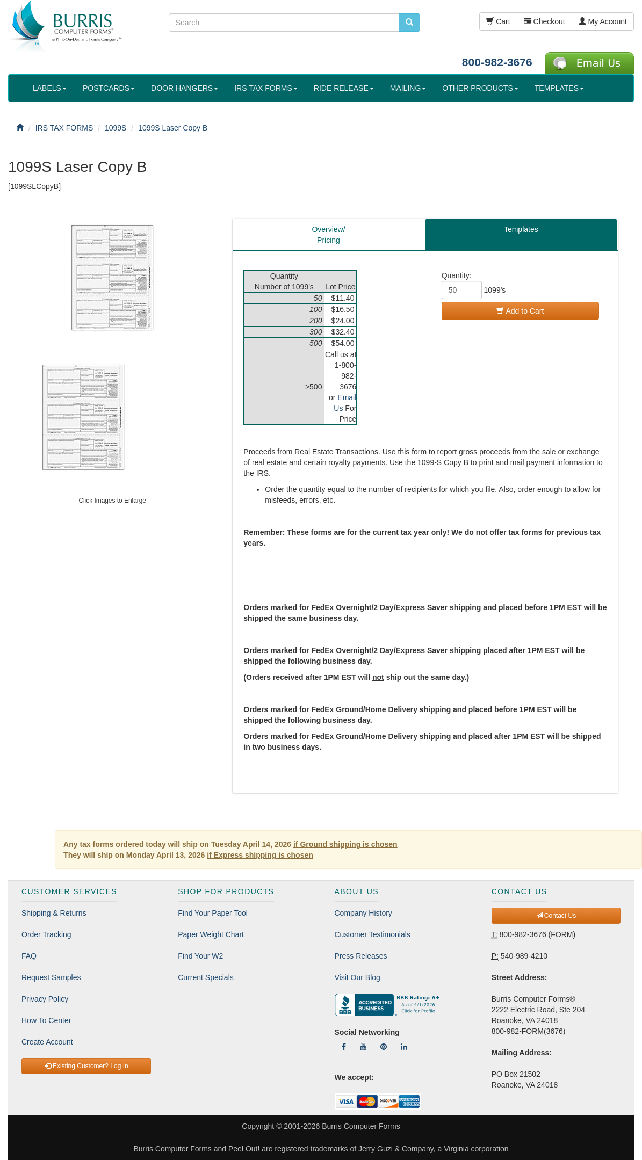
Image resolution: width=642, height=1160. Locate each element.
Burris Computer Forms (361, 1126)
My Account (603, 21)
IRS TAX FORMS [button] (266, 88)
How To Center (46, 1020)
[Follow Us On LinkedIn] (404, 1047)
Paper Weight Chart (211, 934)
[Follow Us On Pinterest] (383, 1047)
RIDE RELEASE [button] (344, 88)
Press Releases (361, 956)
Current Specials (206, 977)
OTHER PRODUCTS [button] (480, 88)
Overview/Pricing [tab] (328, 234)
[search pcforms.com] (409, 22)
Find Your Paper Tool (213, 913)
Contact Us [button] (556, 915)
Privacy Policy (44, 999)
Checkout (544, 21)
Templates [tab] (521, 229)
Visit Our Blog (357, 977)
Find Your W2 (200, 956)
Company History (363, 913)
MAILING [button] (408, 88)
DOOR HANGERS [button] (184, 88)
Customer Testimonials (372, 934)
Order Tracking (46, 934)
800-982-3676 (497, 62)
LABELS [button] (50, 88)
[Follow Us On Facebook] (344, 1047)
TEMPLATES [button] (559, 88)
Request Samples (51, 977)
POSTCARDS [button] (109, 88)
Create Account (47, 1042)
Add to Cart (520, 311)
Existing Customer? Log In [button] (86, 1066)
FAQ (29, 956)
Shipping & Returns (53, 913)
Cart (498, 21)
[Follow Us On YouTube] (363, 1047)
